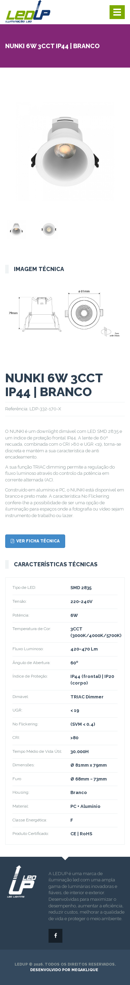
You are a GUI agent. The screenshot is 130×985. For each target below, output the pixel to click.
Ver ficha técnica (35, 541)
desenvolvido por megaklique (64, 970)
